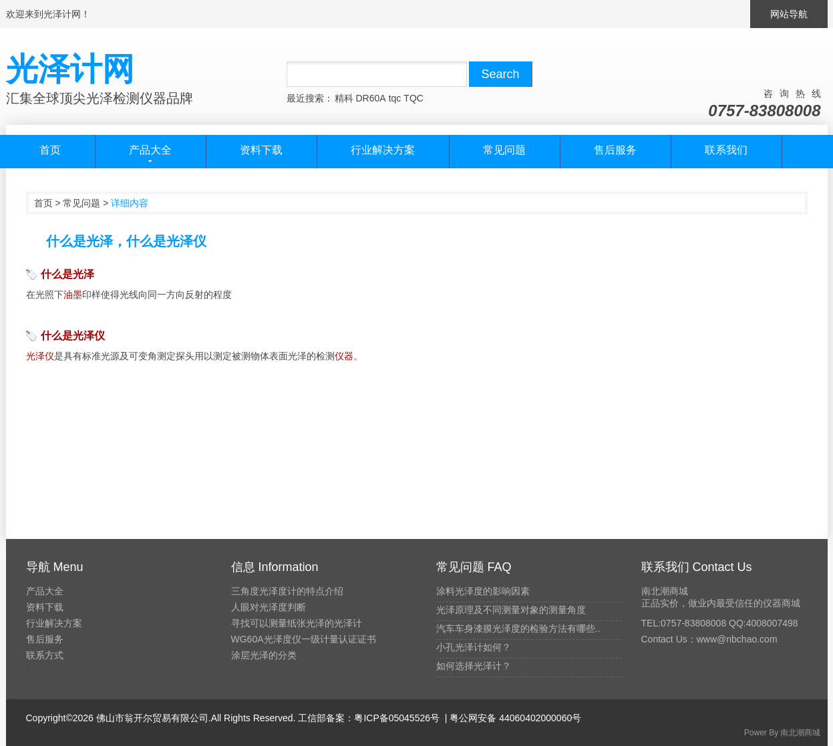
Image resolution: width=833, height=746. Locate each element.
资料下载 (261, 150)
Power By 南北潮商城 (782, 732)
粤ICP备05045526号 (397, 718)
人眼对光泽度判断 (268, 607)
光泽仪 (40, 356)
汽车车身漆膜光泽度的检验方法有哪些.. (518, 628)
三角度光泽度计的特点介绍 (287, 591)
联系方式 (44, 655)
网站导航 (789, 14)
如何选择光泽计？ (473, 666)
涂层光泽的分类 (264, 655)
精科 (344, 98)
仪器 (344, 356)
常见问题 (504, 150)
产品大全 (44, 591)
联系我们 (726, 150)
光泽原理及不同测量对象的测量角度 (511, 609)
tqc (395, 98)
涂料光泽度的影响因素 (483, 591)
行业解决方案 (383, 150)
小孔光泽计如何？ (473, 647)
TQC (413, 98)
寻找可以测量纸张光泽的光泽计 (296, 623)
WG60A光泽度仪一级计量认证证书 (303, 639)
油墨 (72, 294)
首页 (50, 150)
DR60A (371, 98)
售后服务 (615, 150)
